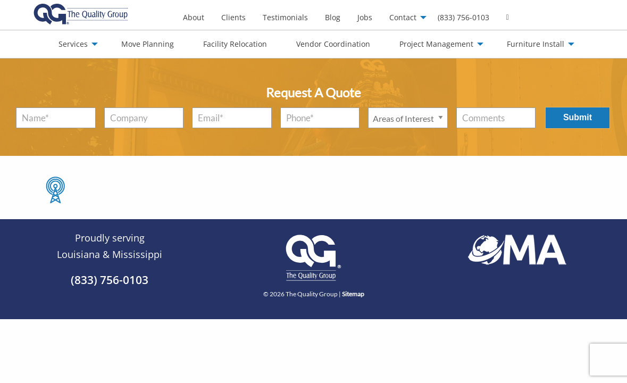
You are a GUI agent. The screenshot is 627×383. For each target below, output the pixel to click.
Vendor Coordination (333, 44)
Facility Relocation (235, 44)
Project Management (436, 44)
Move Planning (147, 44)
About (193, 17)
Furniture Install (535, 44)
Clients (233, 17)
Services (73, 44)
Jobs (364, 17)
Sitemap (353, 294)
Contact (402, 17)
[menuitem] (193, 17)
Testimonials (285, 17)
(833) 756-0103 (463, 17)
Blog (332, 17)
